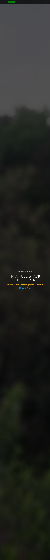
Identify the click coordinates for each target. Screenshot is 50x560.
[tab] (11, 2)
